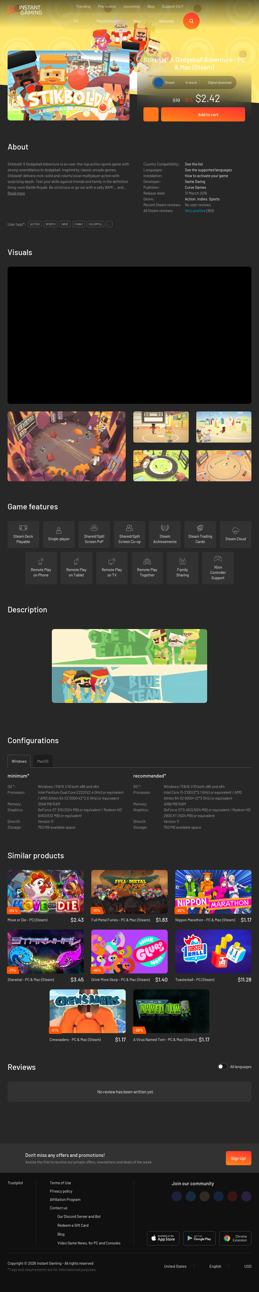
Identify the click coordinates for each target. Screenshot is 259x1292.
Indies (202, 199)
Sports (214, 199)
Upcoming (131, 6)
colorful (95, 224)
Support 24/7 (172, 6)
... (109, 224)
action (34, 224)
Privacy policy (61, 1191)
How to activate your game (206, 175)
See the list (194, 164)
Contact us (58, 1207)
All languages (234, 1067)
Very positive (195, 210)
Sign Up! (238, 1158)
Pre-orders (107, 6)
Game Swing (195, 181)
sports (50, 224)
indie (64, 224)
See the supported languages (208, 170)
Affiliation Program (65, 1199)
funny (78, 224)
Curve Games (195, 187)
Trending (83, 6)
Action (190, 199)
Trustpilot (15, 1182)
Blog (151, 6)
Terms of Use (60, 1182)
